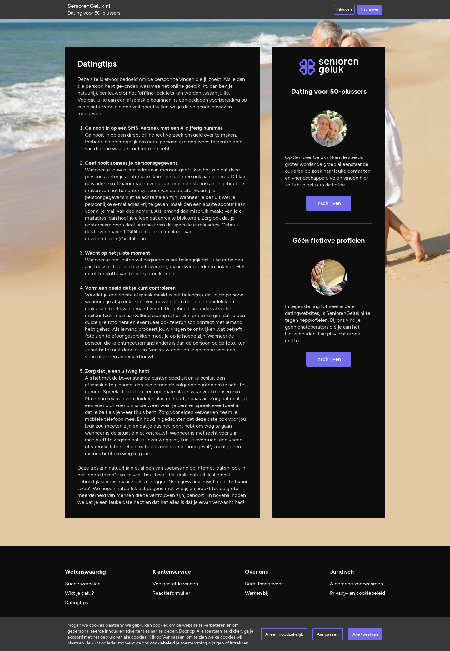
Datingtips (76, 602)
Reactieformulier (171, 593)
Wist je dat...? (79, 593)
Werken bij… (258, 593)
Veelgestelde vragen (175, 584)
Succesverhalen (83, 584)
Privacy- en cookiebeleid (357, 593)
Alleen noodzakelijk (284, 634)
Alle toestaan (365, 634)
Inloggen (344, 9)
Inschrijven (370, 9)
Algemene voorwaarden (356, 584)
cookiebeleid (162, 643)
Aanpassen (328, 634)
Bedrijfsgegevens (264, 584)
